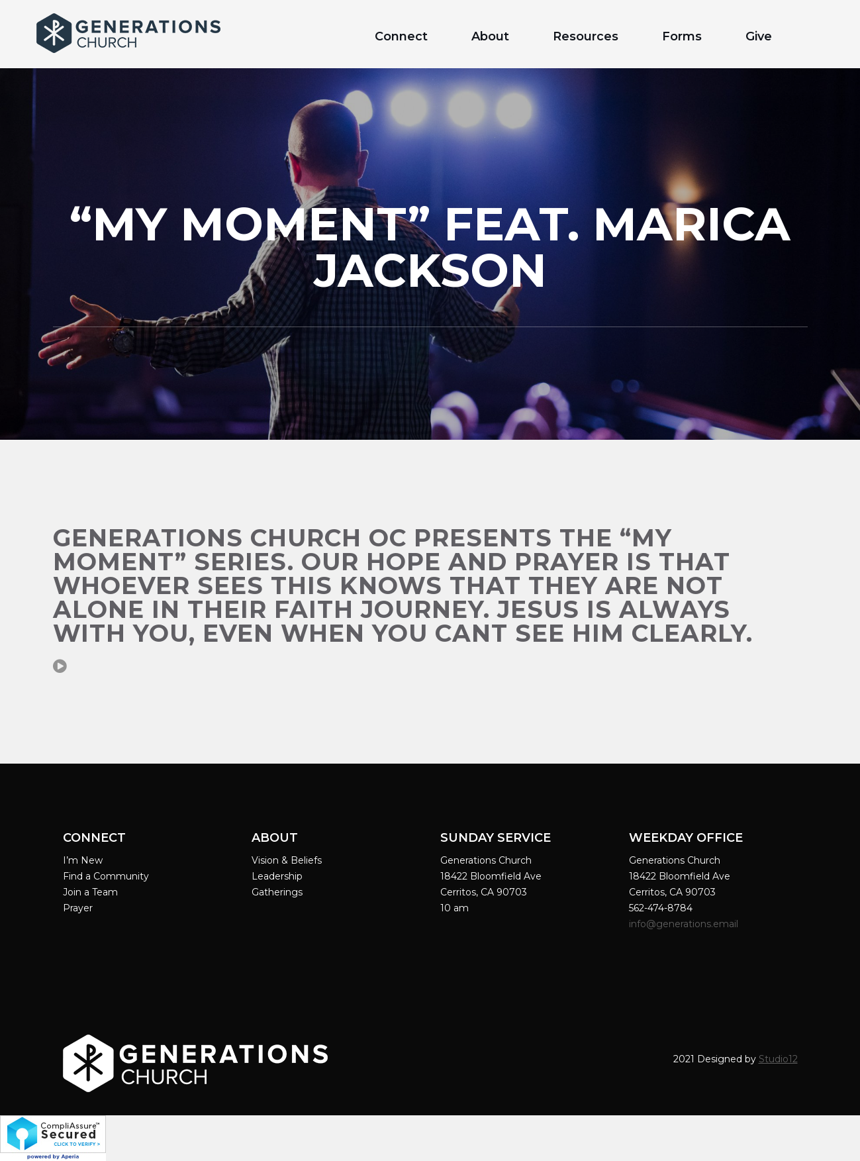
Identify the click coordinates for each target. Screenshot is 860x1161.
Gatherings (277, 892)
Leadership (277, 876)
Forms (682, 36)
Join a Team (90, 892)
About (490, 36)
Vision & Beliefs (287, 860)
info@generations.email (685, 924)
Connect (401, 36)
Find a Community (106, 876)
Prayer (78, 908)
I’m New (83, 860)
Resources (585, 36)
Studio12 (778, 1059)
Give (758, 36)
